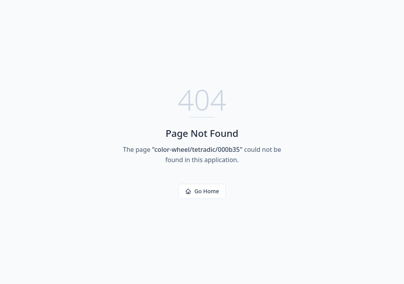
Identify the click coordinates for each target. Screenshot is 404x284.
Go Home (202, 191)
